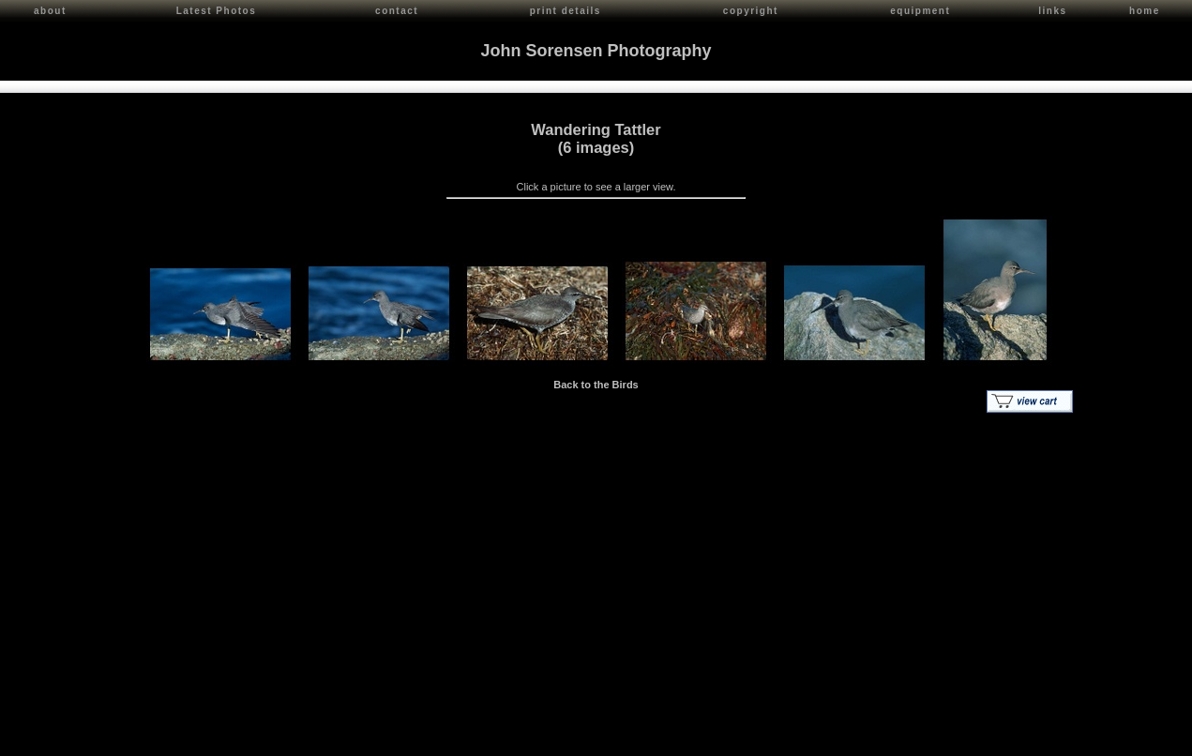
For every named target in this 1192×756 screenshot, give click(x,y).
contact (396, 11)
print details (565, 11)
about (50, 11)
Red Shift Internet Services (1123, 738)
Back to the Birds (595, 381)
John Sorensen (120, 738)
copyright (750, 11)
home (1144, 11)
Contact (179, 738)
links (1052, 11)
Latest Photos (216, 11)
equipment (920, 11)
